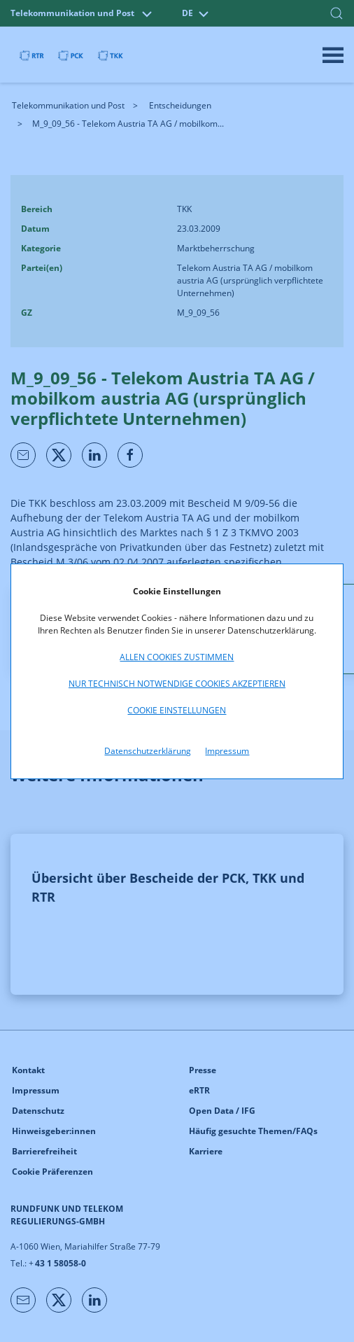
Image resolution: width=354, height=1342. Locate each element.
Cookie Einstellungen (176, 710)
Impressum (227, 751)
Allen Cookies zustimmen (177, 657)
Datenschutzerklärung (147, 751)
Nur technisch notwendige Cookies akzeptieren (177, 684)
